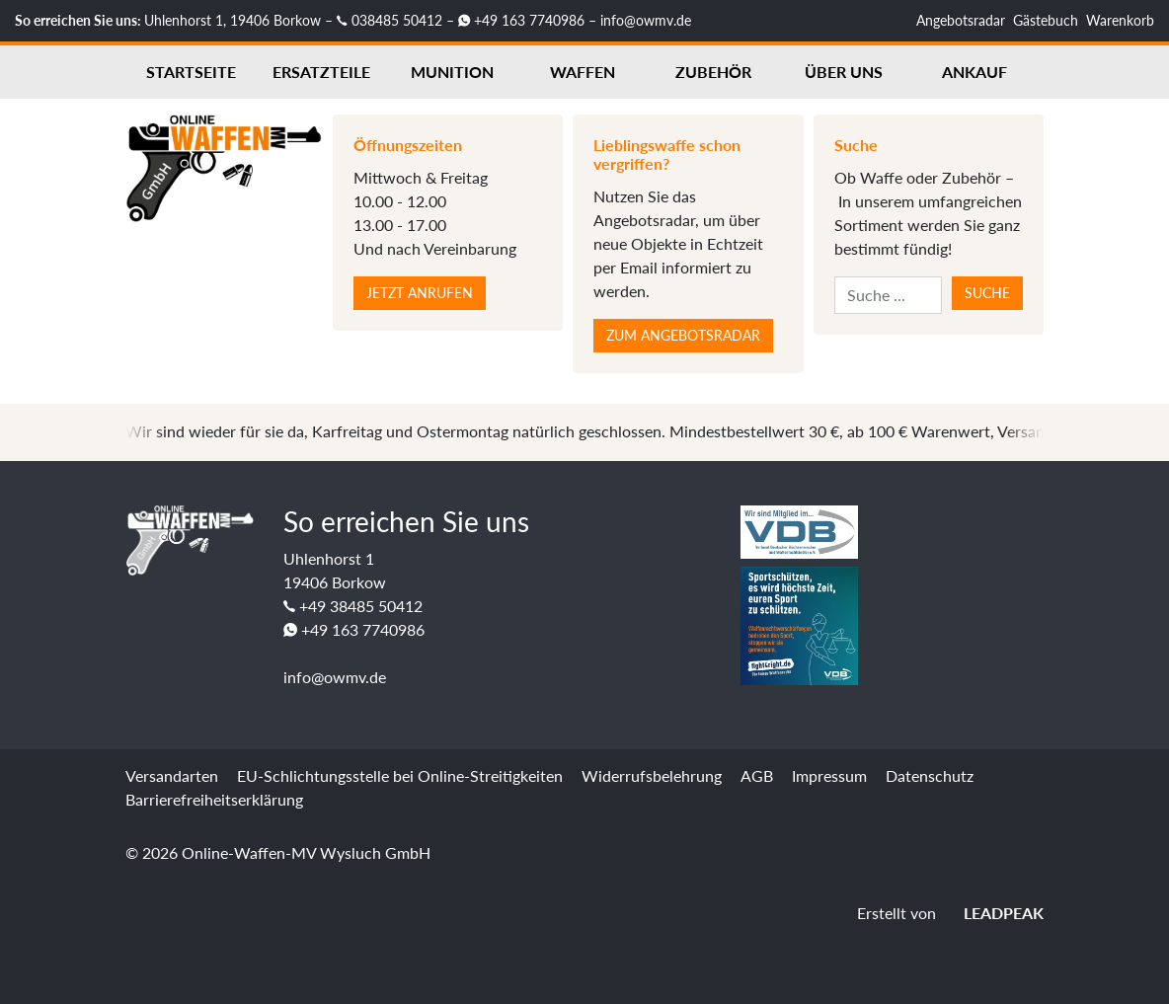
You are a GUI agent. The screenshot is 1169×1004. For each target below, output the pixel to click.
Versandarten (171, 775)
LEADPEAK (992, 912)
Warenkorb (1120, 20)
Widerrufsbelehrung (652, 775)
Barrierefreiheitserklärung (214, 799)
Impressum (829, 775)
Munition (452, 71)
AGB (756, 775)
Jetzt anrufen (419, 292)
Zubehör (713, 71)
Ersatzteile (321, 71)
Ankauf (974, 71)
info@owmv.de (645, 20)
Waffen (582, 71)
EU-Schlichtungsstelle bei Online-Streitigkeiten (400, 775)
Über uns (844, 71)
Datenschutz (930, 775)
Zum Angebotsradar (683, 335)
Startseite (191, 71)
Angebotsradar (960, 20)
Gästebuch (1045, 20)
